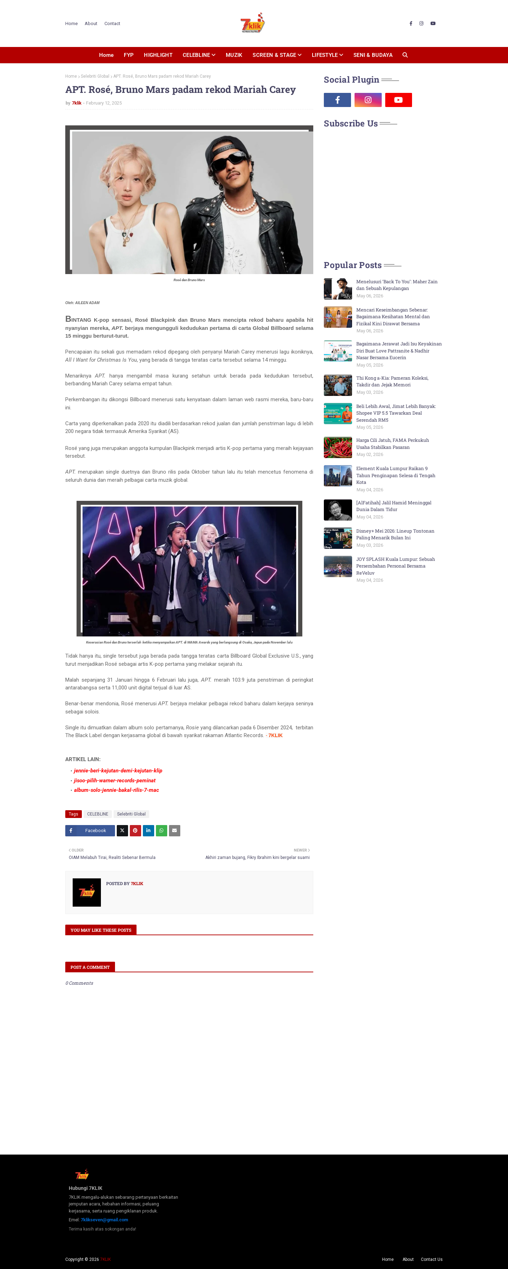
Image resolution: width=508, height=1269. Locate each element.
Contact (112, 23)
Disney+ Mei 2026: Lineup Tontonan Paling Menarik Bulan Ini (395, 534)
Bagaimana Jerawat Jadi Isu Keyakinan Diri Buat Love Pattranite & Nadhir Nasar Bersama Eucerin (399, 350)
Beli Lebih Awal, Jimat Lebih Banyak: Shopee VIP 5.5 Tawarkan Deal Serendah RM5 (396, 413)
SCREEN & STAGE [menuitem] (274, 55)
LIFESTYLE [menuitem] (325, 55)
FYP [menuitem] (129, 55)
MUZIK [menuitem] (234, 55)
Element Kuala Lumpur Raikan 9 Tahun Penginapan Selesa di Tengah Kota (395, 475)
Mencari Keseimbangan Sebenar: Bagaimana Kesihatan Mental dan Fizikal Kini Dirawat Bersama (393, 317)
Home (71, 23)
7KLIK (105, 1259)
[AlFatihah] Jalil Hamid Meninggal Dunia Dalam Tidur (393, 506)
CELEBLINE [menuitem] (196, 55)
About (91, 23)
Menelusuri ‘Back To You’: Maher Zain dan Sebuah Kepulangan (397, 285)
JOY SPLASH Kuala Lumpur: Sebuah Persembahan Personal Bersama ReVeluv (395, 566)
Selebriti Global (95, 76)
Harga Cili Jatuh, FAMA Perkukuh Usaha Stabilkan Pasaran (392, 443)
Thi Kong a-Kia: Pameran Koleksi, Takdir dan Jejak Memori (392, 381)
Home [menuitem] (106, 55)
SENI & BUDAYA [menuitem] (373, 55)
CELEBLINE (97, 814)
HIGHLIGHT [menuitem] (158, 55)
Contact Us (432, 1259)
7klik (76, 103)
